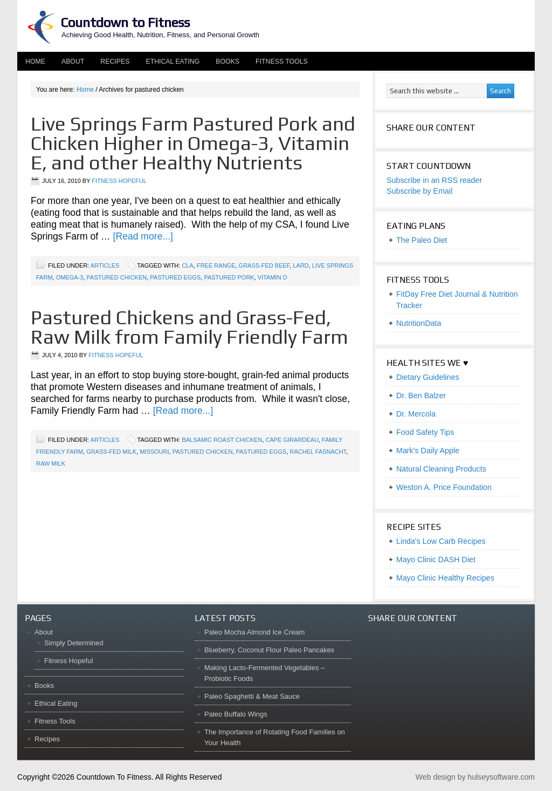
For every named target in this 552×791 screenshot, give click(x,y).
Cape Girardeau (292, 440)
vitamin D (272, 277)
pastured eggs (175, 277)
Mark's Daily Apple (427, 450)
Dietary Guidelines (427, 377)
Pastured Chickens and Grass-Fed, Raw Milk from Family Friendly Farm (189, 327)
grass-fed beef (264, 265)
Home (35, 61)
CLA (187, 265)
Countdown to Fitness (125, 22)
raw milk (50, 463)
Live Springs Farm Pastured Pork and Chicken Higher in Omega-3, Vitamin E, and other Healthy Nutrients (193, 143)
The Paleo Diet (421, 240)
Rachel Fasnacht (318, 451)
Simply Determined (74, 643)
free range (216, 265)
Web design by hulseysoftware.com (475, 777)
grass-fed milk (111, 451)
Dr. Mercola (416, 414)
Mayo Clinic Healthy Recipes (445, 578)
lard (300, 265)
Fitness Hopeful (119, 181)
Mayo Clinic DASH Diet (435, 559)
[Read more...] (143, 236)
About (68, 61)
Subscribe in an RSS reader (434, 180)
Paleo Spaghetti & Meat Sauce (252, 696)
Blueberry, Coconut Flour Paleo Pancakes (269, 650)
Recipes (114, 61)
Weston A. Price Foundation (444, 487)
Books (227, 61)
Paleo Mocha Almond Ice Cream (254, 632)
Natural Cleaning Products (441, 469)
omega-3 (70, 277)
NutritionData (418, 323)
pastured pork (229, 277)
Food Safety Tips (425, 432)
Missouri (154, 451)
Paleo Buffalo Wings (235, 714)
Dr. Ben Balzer (421, 395)
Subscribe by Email (419, 191)
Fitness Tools (282, 61)
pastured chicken (117, 277)
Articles (105, 265)
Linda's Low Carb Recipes (441, 541)
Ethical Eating (172, 61)
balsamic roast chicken (222, 440)
